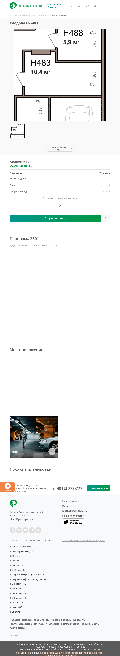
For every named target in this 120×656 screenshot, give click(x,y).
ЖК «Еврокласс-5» (19, 594)
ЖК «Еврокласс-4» (19, 590)
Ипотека (54, 619)
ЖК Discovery (16, 564)
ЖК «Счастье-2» (18, 568)
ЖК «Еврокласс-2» (19, 581)
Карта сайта (17, 623)
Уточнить (104, 173)
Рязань (66, 506)
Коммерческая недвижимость (80, 619)
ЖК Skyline (15, 608)
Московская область (74, 510)
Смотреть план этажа (58, 148)
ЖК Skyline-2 (16, 555)
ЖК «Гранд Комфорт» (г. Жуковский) (29, 572)
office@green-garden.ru (23, 519)
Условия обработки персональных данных (83, 540)
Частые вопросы (61, 616)
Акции (43, 619)
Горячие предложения (23, 619)
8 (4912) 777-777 (67, 488)
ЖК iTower (15, 559)
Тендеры (27, 616)
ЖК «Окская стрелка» (21, 546)
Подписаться (7, 487)
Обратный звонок (98, 488)
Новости (15, 616)
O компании (42, 616)
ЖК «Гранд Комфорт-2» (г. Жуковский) (30, 577)
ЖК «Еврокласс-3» (19, 586)
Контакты (79, 616)
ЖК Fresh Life (16, 603)
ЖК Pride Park (17, 599)
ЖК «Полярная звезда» (22, 551)
